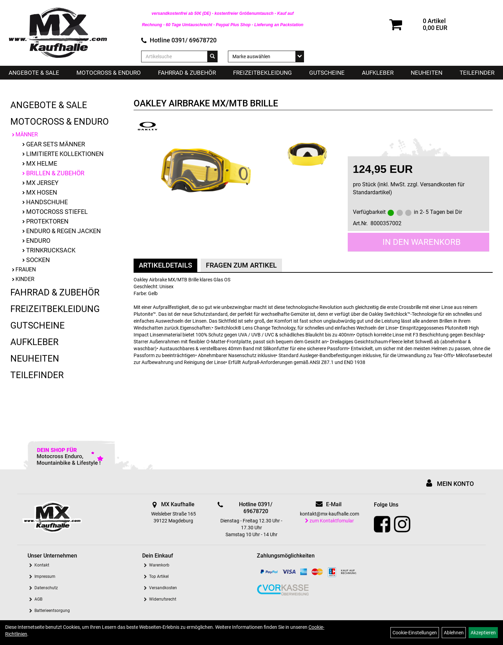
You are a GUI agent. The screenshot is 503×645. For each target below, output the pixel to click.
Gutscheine (327, 72)
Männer (26, 134)
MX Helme (41, 163)
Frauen (25, 269)
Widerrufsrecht (162, 599)
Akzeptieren (483, 632)
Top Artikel (159, 576)
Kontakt (41, 565)
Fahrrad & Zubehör (187, 72)
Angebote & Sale (34, 72)
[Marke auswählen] (266, 56)
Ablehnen (454, 632)
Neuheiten (426, 72)
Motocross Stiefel (57, 211)
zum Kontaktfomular (329, 520)
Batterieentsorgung (52, 610)
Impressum (44, 576)
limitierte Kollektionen (65, 153)
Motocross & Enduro (108, 72)
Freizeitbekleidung (262, 72)
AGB (38, 599)
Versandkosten (163, 587)
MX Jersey (42, 182)
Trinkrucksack (50, 250)
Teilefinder (477, 72)
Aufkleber (378, 72)
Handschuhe (47, 202)
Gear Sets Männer (55, 144)
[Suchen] (212, 56)
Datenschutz (46, 587)
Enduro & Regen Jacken (63, 231)
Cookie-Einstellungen (414, 632)
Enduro (38, 240)
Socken (38, 259)
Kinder (24, 279)
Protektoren (47, 221)
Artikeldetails (165, 265)
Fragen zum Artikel (241, 265)
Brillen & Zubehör (55, 173)
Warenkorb (159, 565)
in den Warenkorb (422, 242)
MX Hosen (41, 192)
